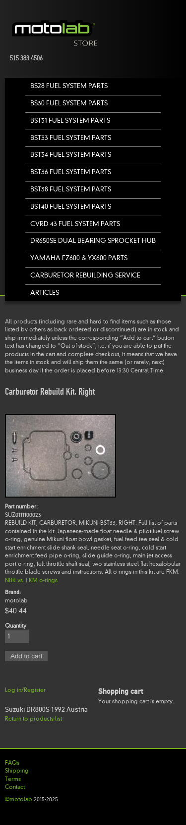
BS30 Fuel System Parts (69, 103)
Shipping (17, 770)
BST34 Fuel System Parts (70, 154)
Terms (13, 779)
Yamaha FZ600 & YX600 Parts (78, 258)
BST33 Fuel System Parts (70, 138)
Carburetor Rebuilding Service (85, 275)
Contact (15, 786)
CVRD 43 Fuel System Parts (75, 224)
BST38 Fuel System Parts (70, 189)
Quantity (15, 625)
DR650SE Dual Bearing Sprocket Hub (93, 240)
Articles (44, 292)
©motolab (18, 799)
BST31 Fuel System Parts (70, 120)
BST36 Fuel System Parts (70, 172)
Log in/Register (25, 690)
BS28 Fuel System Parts (69, 86)
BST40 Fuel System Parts (70, 206)
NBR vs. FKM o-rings (31, 580)
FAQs (12, 762)
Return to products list (33, 718)
